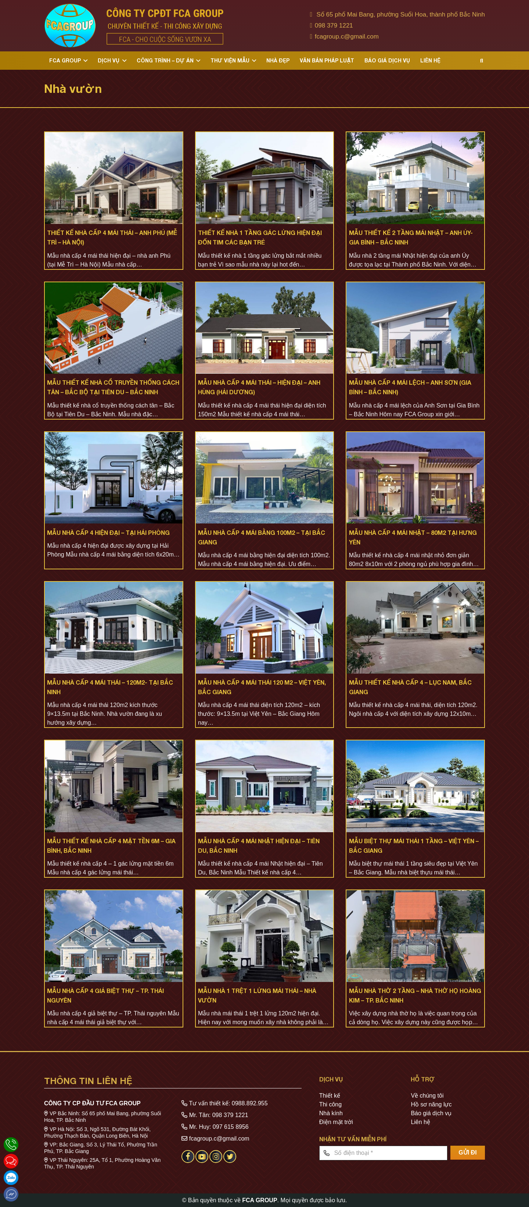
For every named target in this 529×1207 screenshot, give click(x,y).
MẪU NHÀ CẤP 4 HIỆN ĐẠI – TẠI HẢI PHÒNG (108, 532)
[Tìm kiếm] (482, 60)
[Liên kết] (133, 26)
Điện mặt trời (336, 1122)
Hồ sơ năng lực (431, 1104)
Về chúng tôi (427, 1095)
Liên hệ (420, 1122)
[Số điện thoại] (383, 1153)
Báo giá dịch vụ (431, 1113)
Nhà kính (331, 1113)
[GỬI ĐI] (467, 1153)
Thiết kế (329, 1095)
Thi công (330, 1104)
